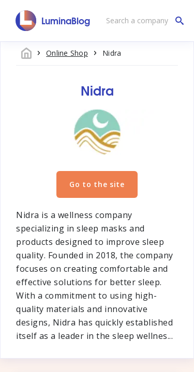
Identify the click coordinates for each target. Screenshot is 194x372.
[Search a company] (142, 21)
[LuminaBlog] (53, 20)
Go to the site (97, 184)
